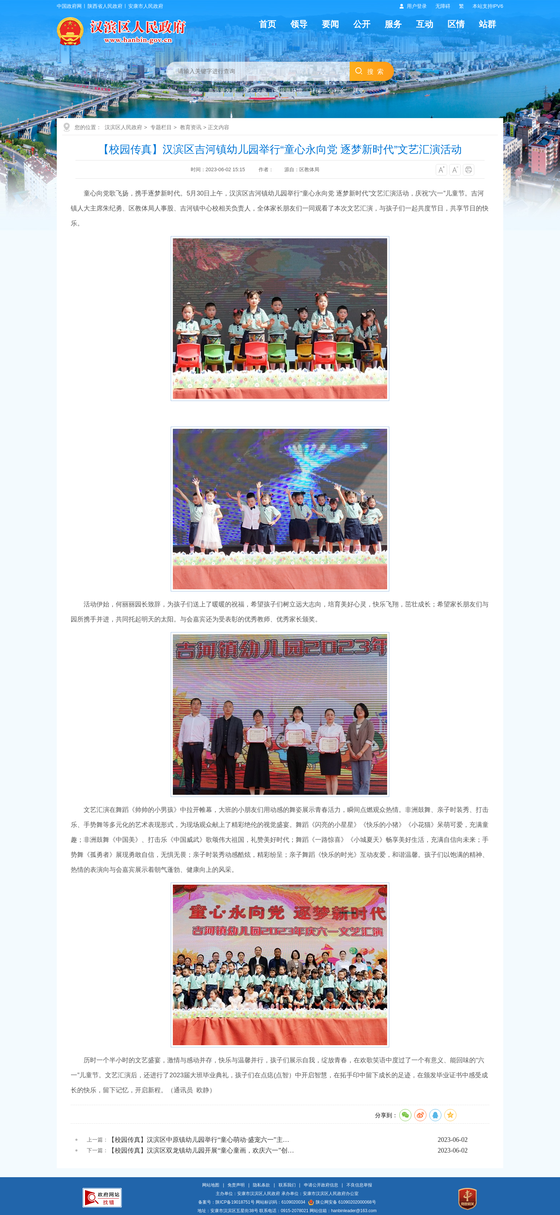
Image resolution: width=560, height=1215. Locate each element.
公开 (361, 24)
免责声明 (236, 1185)
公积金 (336, 91)
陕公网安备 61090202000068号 (342, 1202)
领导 (299, 24)
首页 (267, 24)
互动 (424, 24)
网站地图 (210, 1185)
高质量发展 (222, 91)
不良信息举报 (359, 1185)
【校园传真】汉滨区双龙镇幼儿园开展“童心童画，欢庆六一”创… (201, 1150)
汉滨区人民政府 (123, 127)
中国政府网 (69, 6)
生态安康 (255, 91)
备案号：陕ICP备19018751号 (226, 1202)
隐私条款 (261, 1185)
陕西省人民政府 (105, 6)
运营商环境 (288, 91)
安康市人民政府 (145, 6)
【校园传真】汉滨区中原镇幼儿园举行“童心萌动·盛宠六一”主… (198, 1139)
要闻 (330, 24)
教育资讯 (190, 127)
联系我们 (287, 1185)
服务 (393, 24)
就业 (358, 91)
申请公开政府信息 (321, 1185)
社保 (315, 91)
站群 (487, 24)
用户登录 (417, 6)
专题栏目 (161, 127)
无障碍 (442, 6)
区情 (456, 24)
